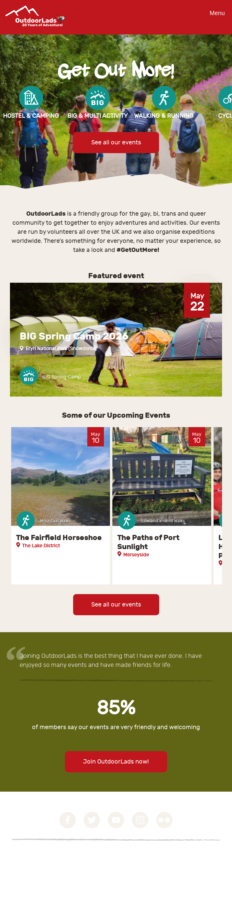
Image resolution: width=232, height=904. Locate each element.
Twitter (92, 820)
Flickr (164, 820)
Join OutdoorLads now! (116, 761)
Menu (217, 13)
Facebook (68, 820)
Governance (25, 854)
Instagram (140, 820)
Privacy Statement (33, 861)
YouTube (116, 820)
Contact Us (24, 868)
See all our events (116, 142)
